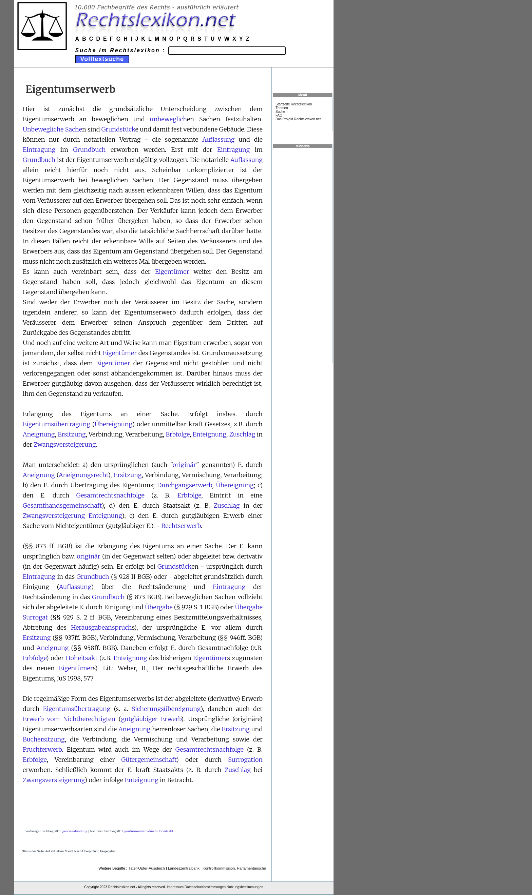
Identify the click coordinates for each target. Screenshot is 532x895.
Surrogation (245, 760)
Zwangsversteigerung (65, 444)
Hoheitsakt (82, 658)
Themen (282, 108)
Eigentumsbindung (74, 831)
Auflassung (218, 139)
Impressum (175, 887)
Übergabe (159, 607)
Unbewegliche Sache (52, 129)
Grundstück (118, 129)
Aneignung (39, 434)
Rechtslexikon (118, 887)
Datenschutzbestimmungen (205, 887)
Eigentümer (172, 272)
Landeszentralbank (184, 868)
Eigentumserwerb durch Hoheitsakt (147, 831)
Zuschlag (242, 434)
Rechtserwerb (181, 526)
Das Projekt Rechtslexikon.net (298, 119)
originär (184, 465)
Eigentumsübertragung (56, 424)
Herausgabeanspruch (101, 627)
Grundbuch (89, 150)
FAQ (279, 115)
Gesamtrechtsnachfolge (110, 495)
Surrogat (35, 617)
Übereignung (113, 424)
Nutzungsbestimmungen (245, 887)
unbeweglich (168, 119)
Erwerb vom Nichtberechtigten (69, 719)
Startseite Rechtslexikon (294, 104)
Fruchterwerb (42, 749)
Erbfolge (178, 434)
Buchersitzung (44, 739)
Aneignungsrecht (83, 475)
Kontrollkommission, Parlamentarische (234, 868)
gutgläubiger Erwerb (151, 719)
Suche (280, 112)
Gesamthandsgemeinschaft (62, 505)
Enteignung (209, 434)
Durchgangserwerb (184, 485)
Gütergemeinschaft (148, 760)
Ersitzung (72, 434)
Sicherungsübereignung (166, 709)
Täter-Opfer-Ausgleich (146, 868)
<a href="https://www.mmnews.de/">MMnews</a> (303, 255)
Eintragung (39, 150)
